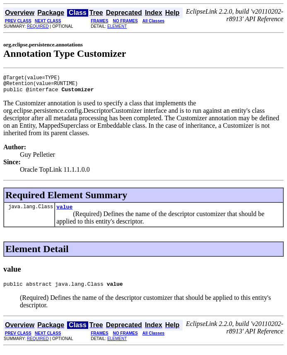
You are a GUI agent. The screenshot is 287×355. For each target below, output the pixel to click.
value (64, 211)
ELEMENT (117, 26)
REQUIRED (38, 26)
